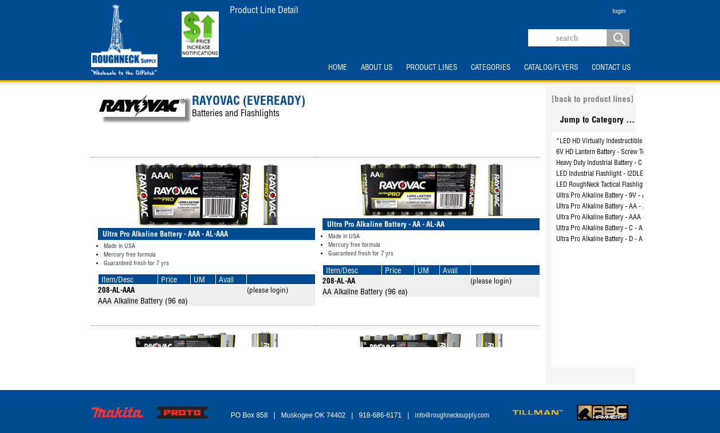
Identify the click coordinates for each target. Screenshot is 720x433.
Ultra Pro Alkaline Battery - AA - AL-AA (608, 206)
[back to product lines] (593, 100)
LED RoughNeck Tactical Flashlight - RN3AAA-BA (621, 185)
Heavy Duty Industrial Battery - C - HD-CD (611, 163)
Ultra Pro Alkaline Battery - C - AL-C (604, 228)
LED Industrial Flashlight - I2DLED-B (605, 174)
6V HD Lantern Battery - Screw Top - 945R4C (616, 152)
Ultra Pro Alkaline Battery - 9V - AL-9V (607, 195)
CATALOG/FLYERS (551, 68)
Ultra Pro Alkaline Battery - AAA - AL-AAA (612, 217)
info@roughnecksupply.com (452, 415)
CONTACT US (611, 68)
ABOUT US (376, 68)
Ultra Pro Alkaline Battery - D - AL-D (604, 239)
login (618, 10)
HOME (337, 68)
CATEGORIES (490, 68)
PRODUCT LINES (431, 68)
